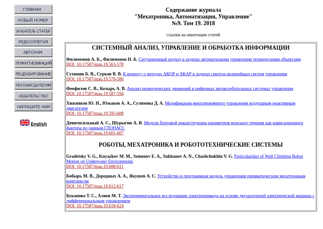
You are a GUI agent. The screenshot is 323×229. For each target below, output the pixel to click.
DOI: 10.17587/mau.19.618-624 (94, 206)
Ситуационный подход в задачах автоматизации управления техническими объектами (220, 59)
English (39, 124)
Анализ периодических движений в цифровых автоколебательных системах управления (210, 88)
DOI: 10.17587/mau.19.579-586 (94, 79)
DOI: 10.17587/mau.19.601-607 (94, 133)
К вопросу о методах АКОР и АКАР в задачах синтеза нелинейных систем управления (205, 74)
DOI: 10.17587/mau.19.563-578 (94, 64)
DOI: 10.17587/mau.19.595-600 (94, 113)
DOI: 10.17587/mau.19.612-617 (94, 186)
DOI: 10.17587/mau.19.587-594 (94, 93)
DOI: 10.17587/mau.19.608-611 (94, 166)
